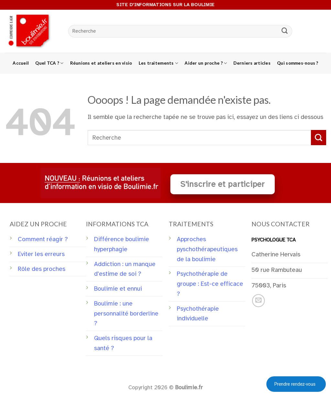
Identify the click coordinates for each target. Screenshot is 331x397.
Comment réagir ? (43, 239)
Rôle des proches (41, 269)
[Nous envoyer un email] (258, 300)
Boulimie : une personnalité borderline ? (126, 313)
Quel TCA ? (49, 63)
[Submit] (284, 31)
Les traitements (158, 63)
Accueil (21, 63)
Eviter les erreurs (41, 254)
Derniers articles (252, 63)
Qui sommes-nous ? (297, 63)
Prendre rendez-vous (294, 384)
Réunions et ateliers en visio (101, 63)
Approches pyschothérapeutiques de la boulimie (207, 249)
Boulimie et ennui (118, 289)
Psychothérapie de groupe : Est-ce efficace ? (210, 283)
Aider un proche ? (206, 63)
